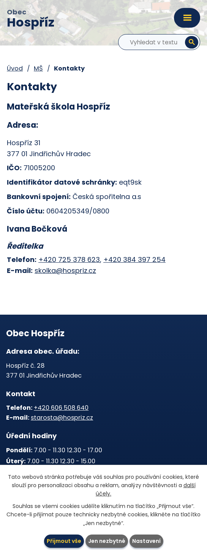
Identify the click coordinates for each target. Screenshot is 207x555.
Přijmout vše (64, 541)
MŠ (38, 68)
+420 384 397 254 (134, 259)
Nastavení (146, 541)
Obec (30, 19)
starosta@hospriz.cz (62, 417)
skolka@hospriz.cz (65, 270)
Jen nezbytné (106, 541)
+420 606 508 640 (61, 407)
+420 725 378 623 (69, 259)
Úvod (15, 68)
